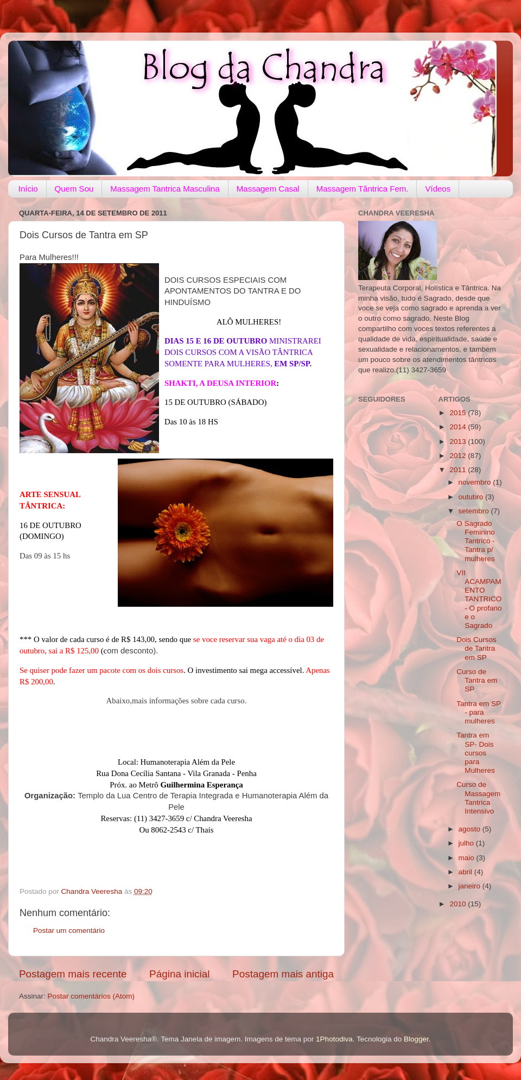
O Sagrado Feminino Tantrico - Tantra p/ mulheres (475, 541)
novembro (476, 482)
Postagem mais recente (72, 974)
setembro (475, 511)
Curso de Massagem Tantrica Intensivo (478, 797)
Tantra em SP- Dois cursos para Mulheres (475, 752)
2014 (458, 427)
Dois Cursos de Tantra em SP (476, 648)
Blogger (416, 1039)
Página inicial (179, 974)
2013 (458, 441)
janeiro (470, 886)
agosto (470, 829)
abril (466, 872)
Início (28, 188)
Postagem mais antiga (283, 974)
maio (467, 858)
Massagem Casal (268, 188)
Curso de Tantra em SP (476, 680)
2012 (458, 456)
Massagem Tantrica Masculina (164, 188)
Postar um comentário (69, 930)
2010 (458, 904)
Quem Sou (74, 188)
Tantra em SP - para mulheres (478, 712)
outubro (472, 497)
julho (467, 843)
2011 (458, 470)
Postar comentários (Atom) (91, 996)
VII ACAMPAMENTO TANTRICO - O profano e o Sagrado (478, 599)
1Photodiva (334, 1039)
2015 (458, 413)
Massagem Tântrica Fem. (362, 188)
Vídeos (437, 188)
